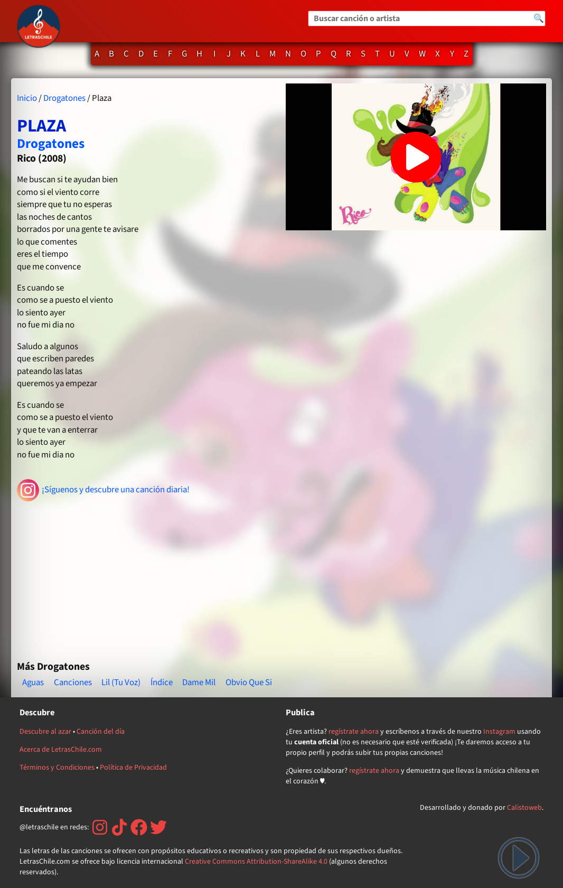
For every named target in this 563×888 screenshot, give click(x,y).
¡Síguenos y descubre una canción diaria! (103, 490)
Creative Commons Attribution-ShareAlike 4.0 (256, 861)
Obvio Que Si (249, 682)
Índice (162, 682)
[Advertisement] (147, 576)
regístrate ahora (354, 731)
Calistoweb (524, 807)
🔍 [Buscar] (538, 18)
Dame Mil (198, 682)
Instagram (499, 731)
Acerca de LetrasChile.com (61, 749)
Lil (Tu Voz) (120, 682)
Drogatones (64, 98)
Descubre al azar (45, 731)
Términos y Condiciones (57, 767)
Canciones (73, 682)
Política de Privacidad (133, 767)
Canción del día (101, 731)
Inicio (27, 98)
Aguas (33, 682)
